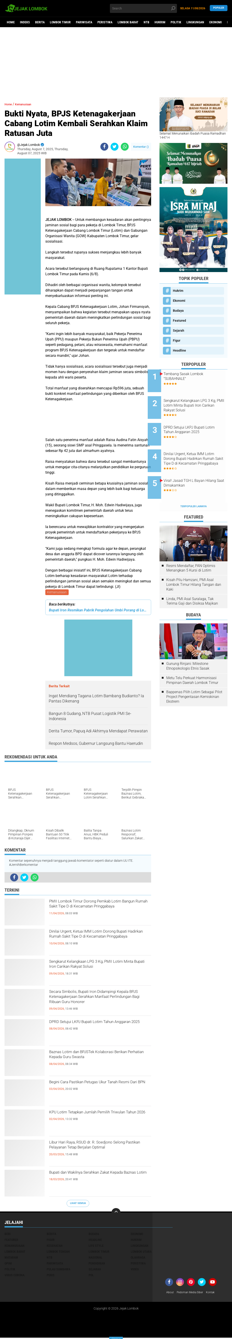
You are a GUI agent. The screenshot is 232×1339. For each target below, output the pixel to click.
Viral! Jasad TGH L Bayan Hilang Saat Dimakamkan (195, 467)
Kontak (216, 1293)
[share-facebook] (104, 147)
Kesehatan (55, 1246)
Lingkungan (195, 22)
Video (135, 1270)
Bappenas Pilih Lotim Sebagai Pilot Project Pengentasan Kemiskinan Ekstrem (194, 678)
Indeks (25, 22)
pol (91, 1276)
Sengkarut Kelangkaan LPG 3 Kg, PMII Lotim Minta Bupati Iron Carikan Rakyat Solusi (99, 971)
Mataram (11, 1258)
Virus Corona (14, 1276)
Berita (40, 22)
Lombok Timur (60, 22)
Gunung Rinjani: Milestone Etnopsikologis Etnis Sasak (187, 647)
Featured (179, 320)
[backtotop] (116, 1213)
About (170, 1293)
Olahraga (138, 1258)
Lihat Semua (78, 1204)
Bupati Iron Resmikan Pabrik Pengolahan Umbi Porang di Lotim (98, 611)
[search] (143, 8)
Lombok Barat (128, 22)
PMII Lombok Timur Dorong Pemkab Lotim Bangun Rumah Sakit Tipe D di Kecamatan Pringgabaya (96, 911)
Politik (176, 22)
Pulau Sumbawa (58, 1270)
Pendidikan (97, 1264)
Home (11, 22)
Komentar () (141, 146)
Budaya (178, 310)
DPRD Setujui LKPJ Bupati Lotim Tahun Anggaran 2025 (98, 1027)
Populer (218, 8)
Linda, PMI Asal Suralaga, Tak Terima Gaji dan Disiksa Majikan (192, 582)
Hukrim (160, 22)
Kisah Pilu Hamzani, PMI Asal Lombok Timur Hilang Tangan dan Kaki (193, 566)
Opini (8, 1264)
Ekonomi (215, 22)
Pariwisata (84, 22)
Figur (176, 340)
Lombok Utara (141, 1252)
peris (51, 1276)
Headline (179, 350)
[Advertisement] (116, 62)
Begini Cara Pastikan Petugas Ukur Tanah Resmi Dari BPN (93, 1087)
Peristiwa (104, 22)
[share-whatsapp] (125, 147)
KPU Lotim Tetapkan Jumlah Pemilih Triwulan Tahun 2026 (96, 1117)
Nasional (95, 1258)
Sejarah (178, 330)
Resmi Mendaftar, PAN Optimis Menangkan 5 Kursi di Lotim (190, 549)
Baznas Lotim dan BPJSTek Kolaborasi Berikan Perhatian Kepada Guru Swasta (99, 1057)
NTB (146, 22)
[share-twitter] (114, 147)
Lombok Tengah (58, 1252)
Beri (8, 1235)
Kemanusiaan (57, 592)
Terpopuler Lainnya (193, 487)
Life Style (96, 1246)
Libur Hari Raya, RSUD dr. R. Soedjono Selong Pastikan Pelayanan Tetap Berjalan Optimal (97, 1152)
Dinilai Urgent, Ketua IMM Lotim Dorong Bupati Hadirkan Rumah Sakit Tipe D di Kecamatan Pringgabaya (99, 941)
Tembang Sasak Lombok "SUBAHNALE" (195, 376)
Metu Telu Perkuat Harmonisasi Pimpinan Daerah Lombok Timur (192, 661)
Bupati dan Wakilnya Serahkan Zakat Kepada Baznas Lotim (95, 1178)
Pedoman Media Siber (193, 1293)
